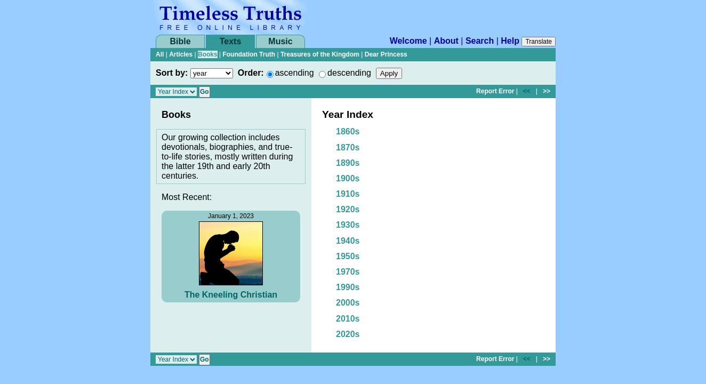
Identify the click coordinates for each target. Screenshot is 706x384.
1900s (348, 178)
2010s (348, 318)
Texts (231, 41)
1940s (348, 240)
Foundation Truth (248, 54)
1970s (348, 271)
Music (280, 41)
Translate (538, 41)
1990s (348, 287)
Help (510, 40)
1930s (348, 224)
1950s (348, 256)
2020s (348, 334)
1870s (348, 147)
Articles (180, 54)
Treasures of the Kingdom (319, 54)
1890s (348, 162)
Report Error (495, 91)
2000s (348, 302)
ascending (294, 72)
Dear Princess (386, 54)
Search (480, 40)
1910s (348, 193)
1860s (348, 131)
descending (349, 72)
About (446, 40)
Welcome (408, 40)
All (160, 54)
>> (546, 91)
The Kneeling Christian (230, 294)
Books (208, 54)
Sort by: (172, 72)
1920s (348, 209)
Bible (180, 41)
